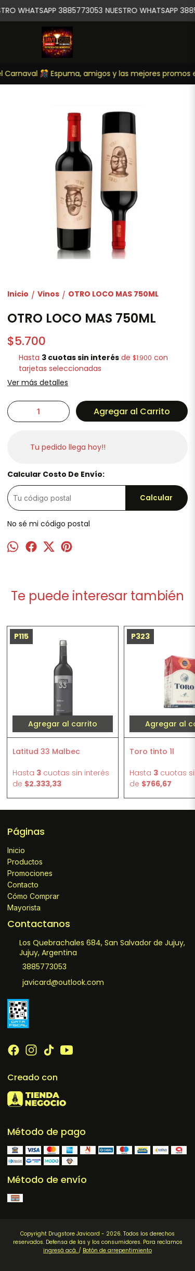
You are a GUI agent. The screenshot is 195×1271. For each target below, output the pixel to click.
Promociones (30, 873)
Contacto (22, 884)
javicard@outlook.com (55, 983)
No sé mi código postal (48, 524)
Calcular (156, 498)
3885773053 (37, 967)
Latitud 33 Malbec (46, 751)
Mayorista (24, 907)
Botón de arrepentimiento (117, 1250)
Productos (25, 861)
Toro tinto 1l (151, 751)
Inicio (16, 850)
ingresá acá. (61, 1250)
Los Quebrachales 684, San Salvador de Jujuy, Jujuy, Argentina (96, 947)
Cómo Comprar (33, 896)
